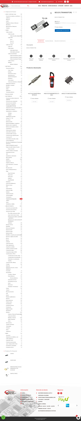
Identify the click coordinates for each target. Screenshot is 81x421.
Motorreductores (9, 300)
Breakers (8, 87)
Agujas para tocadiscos (10, 109)
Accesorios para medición (11, 102)
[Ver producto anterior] (74, 12)
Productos (44, 5)
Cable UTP (10, 46)
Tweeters (8, 28)
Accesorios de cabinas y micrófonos (13, 16)
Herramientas (8, 272)
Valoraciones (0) (49, 41)
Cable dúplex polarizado (15, 51)
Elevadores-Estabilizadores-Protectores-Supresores (14, 143)
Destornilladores (11, 276)
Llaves (9, 283)
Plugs (7, 171)
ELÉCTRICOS (8, 66)
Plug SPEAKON (11, 180)
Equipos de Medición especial (11, 145)
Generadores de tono (10, 152)
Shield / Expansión (11, 319)
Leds (7, 293)
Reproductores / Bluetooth (11, 26)
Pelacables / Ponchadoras (13, 286)
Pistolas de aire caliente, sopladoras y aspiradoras (15, 217)
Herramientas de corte (12, 281)
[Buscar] (28, 5)
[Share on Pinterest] (54, 58)
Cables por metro (9, 44)
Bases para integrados (10, 228)
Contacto (66, 5)
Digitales (9, 114)
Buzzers (7, 240)
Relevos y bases (9, 185)
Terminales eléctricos (10, 92)
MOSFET (8, 159)
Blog (71, 5)
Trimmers (8, 327)
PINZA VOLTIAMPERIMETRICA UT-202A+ (51, 94)
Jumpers (7, 290)
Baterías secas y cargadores (11, 125)
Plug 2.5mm (10, 174)
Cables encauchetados (12, 53)
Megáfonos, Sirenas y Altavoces (12, 23)
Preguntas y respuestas (60, 41)
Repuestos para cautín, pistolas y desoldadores (14, 220)
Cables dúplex (11, 48)
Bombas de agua (9, 231)
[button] (58, 405)
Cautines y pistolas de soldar (11, 248)
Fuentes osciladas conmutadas (12, 150)
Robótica (8, 312)
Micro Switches (9, 157)
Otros (11, 39)
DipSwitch (8, 265)
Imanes (7, 288)
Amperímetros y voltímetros (11, 111)
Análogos (10, 113)
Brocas (7, 238)
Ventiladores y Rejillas (10, 204)
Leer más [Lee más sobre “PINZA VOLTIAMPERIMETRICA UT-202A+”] (52, 101)
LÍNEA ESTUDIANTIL (10, 206)
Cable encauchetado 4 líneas (15, 59)
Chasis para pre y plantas (11, 130)
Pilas (7, 166)
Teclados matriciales (10, 324)
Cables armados (9, 32)
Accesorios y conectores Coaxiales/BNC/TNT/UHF (11, 105)
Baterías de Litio (9, 121)
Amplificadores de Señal (10, 116)
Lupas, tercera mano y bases (13, 215)
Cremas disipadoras (10, 140)
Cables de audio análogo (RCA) (16, 35)
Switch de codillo (9, 190)
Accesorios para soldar (10, 211)
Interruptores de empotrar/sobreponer (12, 76)
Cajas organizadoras (10, 245)
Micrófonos (8, 24)
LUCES (7, 21)
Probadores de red (9, 347)
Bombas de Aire (9, 233)
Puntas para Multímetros (11, 183)
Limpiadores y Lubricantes (11, 155)
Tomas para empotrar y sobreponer (15, 81)
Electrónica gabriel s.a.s (40, 419)
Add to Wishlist (59, 27)
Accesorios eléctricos (10, 68)
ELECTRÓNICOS (63, 23)
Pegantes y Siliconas (10, 162)
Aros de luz (8, 119)
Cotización (60, 5)
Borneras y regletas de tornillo (12, 236)
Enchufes (9, 71)
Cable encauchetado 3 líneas (15, 57)
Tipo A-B (12, 43)
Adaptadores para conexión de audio (13, 107)
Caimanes (8, 241)
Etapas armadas (11, 148)
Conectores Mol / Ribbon (11, 262)
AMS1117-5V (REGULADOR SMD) (69, 93)
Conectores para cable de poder (12, 135)
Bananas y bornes (9, 224)
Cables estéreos (11, 60)
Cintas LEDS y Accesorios (11, 131)
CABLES (7, 30)
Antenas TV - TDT (9, 118)
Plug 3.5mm (37, 91)
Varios (7, 202)
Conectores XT (9, 137)
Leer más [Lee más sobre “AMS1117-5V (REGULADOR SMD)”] (69, 100)
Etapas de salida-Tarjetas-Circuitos (13, 147)
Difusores (8, 19)
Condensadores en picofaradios (14, 257)
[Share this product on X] (31, 58)
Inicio (39, 5)
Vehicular (10, 62)
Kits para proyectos (10, 291)
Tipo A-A (12, 41)
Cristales (7, 264)
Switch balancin (9, 188)
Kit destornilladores (14, 278)
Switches (7, 191)
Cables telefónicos (9, 338)
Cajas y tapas (10, 70)
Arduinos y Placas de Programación (15, 314)
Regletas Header (9, 308)
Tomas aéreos (11, 80)
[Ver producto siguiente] (76, 12)
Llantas (7, 295)
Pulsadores (10, 78)
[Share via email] (69, 58)
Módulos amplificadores (10, 296)
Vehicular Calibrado (14, 64)
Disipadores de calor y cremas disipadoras (12, 268)
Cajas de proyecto (9, 243)
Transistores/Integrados (71, 23)
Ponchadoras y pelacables (11, 345)
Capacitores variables (10, 246)
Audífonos (8, 17)
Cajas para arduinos (12, 315)
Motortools (10, 284)
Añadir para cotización (62, 30)
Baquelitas (8, 226)
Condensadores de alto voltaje (14, 255)
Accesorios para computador (11, 101)
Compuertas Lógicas (10, 250)
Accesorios (8, 335)
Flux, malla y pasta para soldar (14, 213)
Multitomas (8, 90)
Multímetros (8, 160)
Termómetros (8, 197)
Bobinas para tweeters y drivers (12, 126)
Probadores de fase (10, 305)
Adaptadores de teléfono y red (12, 337)
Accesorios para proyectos (11, 209)
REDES (7, 333)
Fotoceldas (8, 270)
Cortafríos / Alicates (12, 274)
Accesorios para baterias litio (11, 208)
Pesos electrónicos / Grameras (12, 164)
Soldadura (10, 222)
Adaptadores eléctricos (10, 83)
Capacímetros (9, 128)
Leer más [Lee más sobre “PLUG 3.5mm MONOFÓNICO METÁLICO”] (34, 101)
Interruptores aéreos (12, 73)
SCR (7, 186)
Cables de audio (11, 34)
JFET (7, 154)
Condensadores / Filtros (10, 253)
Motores (7, 298)
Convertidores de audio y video (12, 138)
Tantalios (10, 260)
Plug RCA (10, 178)
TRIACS (7, 200)
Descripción (41, 41)
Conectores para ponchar (11, 342)
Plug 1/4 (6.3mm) (11, 173)
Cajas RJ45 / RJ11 (9, 340)
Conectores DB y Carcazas (11, 133)
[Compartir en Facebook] (41, 58)
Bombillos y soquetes (10, 85)
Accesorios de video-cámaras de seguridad (12, 99)
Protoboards (8, 307)
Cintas (7, 88)
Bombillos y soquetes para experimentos (14, 234)
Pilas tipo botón (9, 167)
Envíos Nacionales (52, 5)
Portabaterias (8, 303)
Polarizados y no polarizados (13, 259)
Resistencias (8, 310)
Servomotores (9, 322)
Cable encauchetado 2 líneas (15, 55)
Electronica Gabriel (9, 94)
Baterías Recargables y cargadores (12, 123)
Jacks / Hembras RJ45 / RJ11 (11, 343)
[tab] (40, 41)
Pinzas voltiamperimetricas (54, 91)
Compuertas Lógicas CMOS (11, 252)
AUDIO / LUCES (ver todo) (11, 14)
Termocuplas (8, 326)
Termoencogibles (9, 195)
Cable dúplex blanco (14, 50)
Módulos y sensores (12, 317)
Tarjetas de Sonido (9, 193)
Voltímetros (8, 331)
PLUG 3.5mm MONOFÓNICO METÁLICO (34, 94)
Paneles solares (9, 301)
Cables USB (10, 37)
